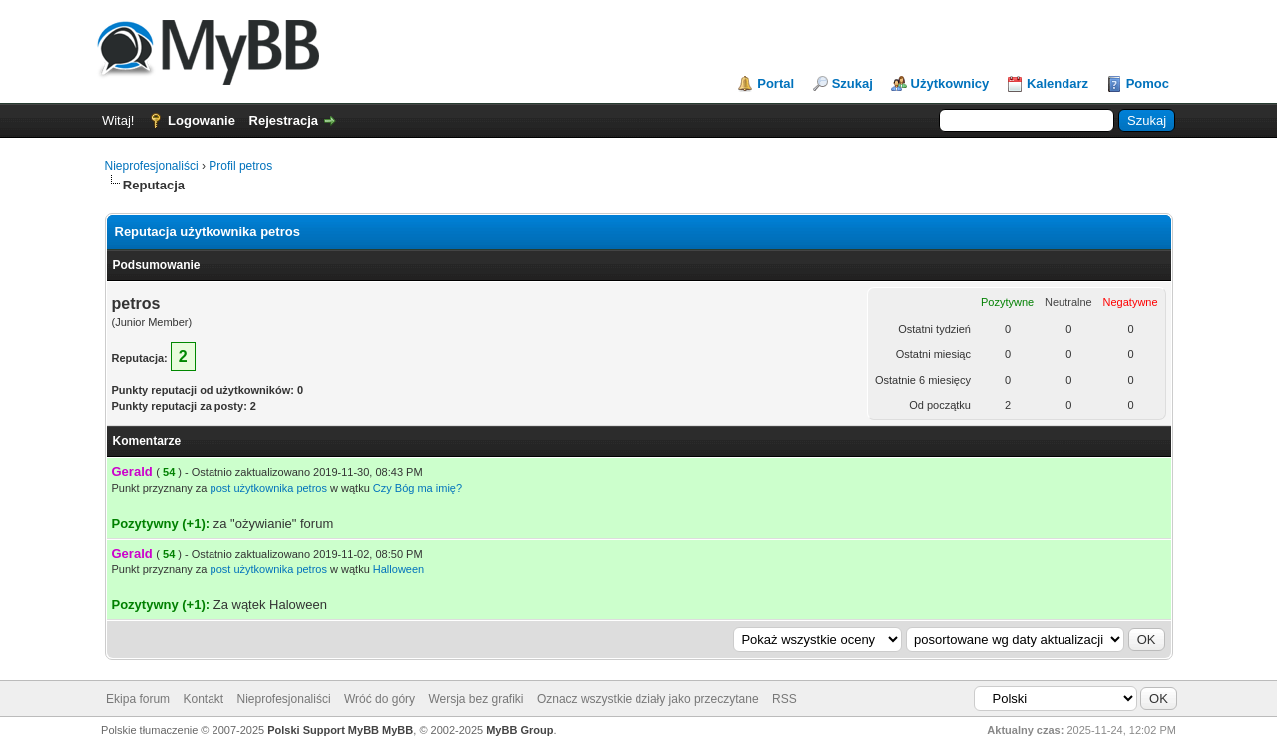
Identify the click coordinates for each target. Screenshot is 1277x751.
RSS (784, 699)
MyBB (397, 730)
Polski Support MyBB (323, 730)
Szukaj (852, 83)
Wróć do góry (379, 699)
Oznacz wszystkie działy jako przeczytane (648, 699)
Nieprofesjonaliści (152, 166)
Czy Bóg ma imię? (417, 488)
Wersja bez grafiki (475, 699)
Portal (775, 83)
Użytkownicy (950, 83)
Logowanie (201, 120)
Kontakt (203, 699)
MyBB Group (519, 730)
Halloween (398, 569)
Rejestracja (283, 120)
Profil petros (240, 166)
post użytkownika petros (269, 488)
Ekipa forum (138, 699)
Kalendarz (1057, 83)
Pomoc (1147, 83)
